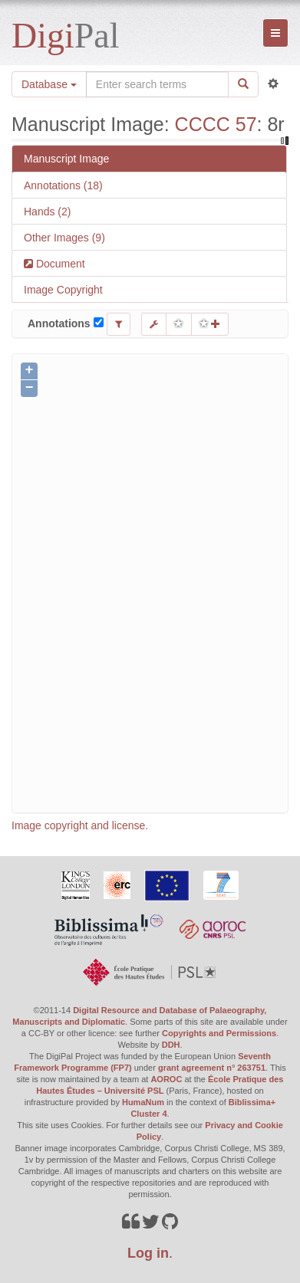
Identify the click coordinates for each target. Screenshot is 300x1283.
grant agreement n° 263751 (211, 1067)
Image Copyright (63, 290)
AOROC (166, 1079)
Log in (148, 1253)
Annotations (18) (63, 185)
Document (59, 264)
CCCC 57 (216, 124)
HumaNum (143, 1102)
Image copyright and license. (80, 825)
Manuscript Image (66, 159)
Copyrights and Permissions (219, 1033)
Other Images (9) (64, 237)
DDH (171, 1044)
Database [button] (49, 84)
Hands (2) (47, 211)
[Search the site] (157, 84)
